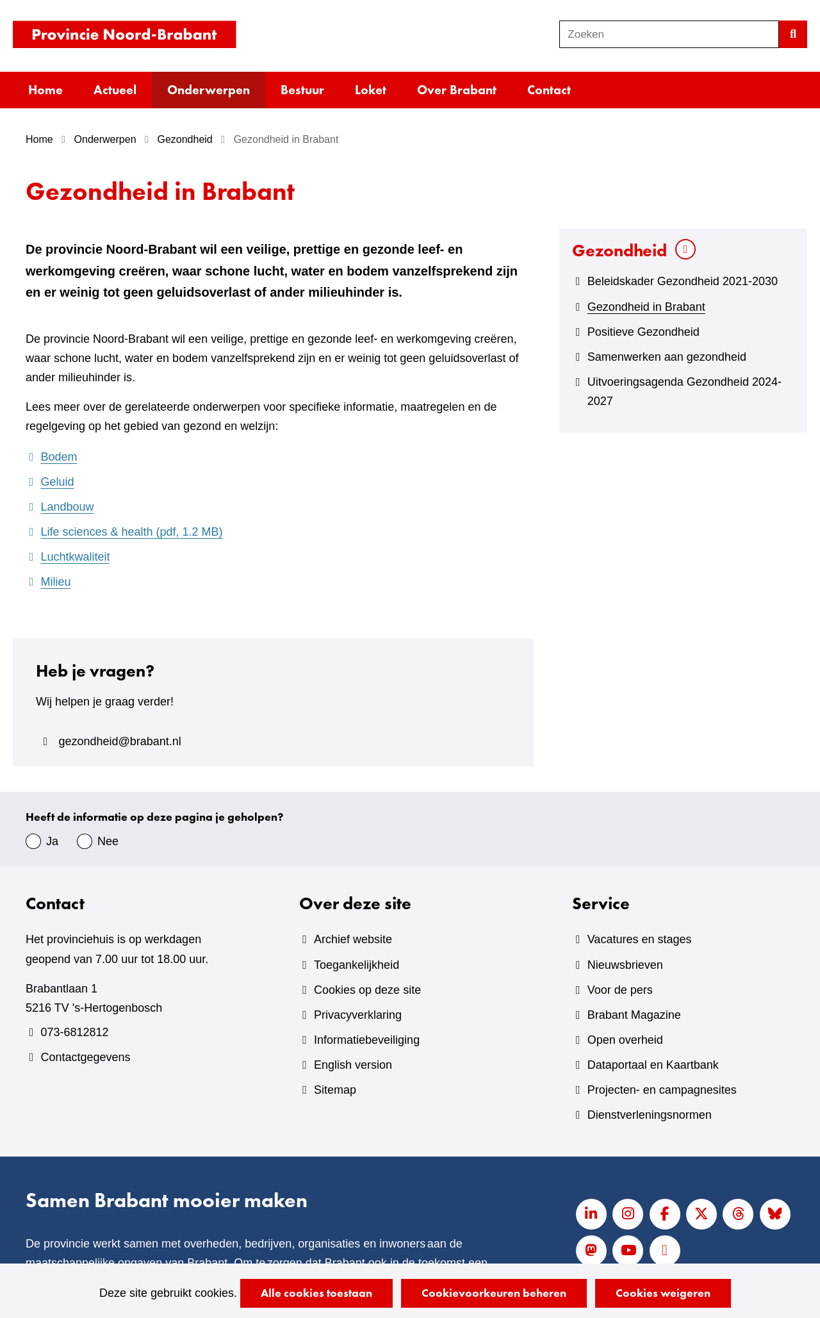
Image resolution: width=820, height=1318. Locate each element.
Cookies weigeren (663, 1292)
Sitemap (335, 1089)
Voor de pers (620, 990)
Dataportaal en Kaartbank (653, 1065)
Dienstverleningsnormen (649, 1114)
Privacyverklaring (358, 1015)
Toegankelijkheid (356, 965)
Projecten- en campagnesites (662, 1089)
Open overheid (625, 1040)
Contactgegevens (85, 1057)
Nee (108, 841)
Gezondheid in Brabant (646, 307)
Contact (549, 89)
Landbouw (67, 506)
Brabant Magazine (634, 1015)
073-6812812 (74, 1032)
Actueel (115, 89)
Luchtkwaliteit (75, 556)
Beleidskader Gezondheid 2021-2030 (682, 281)
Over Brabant (456, 89)
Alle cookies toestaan (316, 1292)
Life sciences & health (131, 531)
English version (353, 1065)
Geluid (57, 481)
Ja (52, 841)
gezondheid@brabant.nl (119, 741)
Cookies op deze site (367, 990)
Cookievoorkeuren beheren (494, 1292)
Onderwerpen (208, 89)
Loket (370, 89)
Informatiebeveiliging (367, 1040)
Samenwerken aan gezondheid (666, 356)
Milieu (55, 581)
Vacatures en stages (639, 939)
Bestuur (302, 89)
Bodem (58, 456)
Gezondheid (619, 250)
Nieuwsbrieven (625, 965)
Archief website (353, 939)
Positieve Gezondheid (643, 331)
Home (45, 89)
